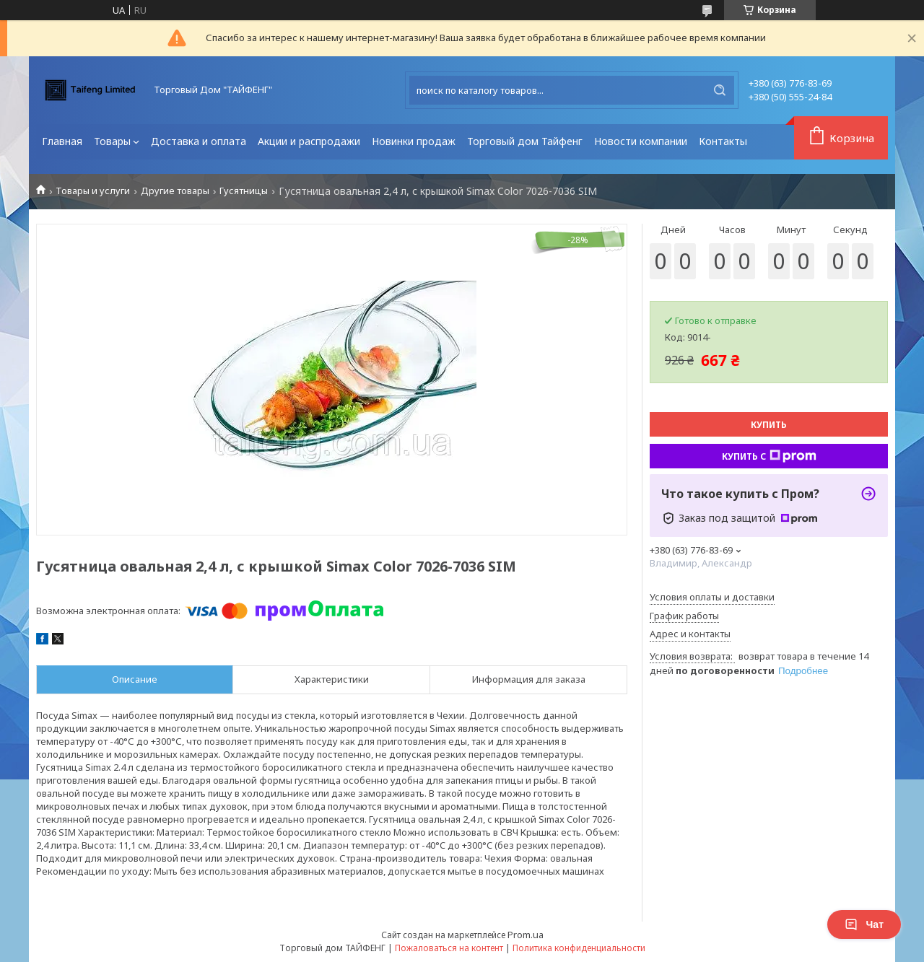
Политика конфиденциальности (579, 948)
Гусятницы (243, 191)
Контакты (723, 141)
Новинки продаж (414, 141)
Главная (62, 141)
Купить (769, 425)
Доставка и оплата (198, 141)
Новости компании (640, 141)
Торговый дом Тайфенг (525, 141)
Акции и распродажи (309, 141)
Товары (112, 141)
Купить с (769, 456)
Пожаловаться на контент (449, 948)
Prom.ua (525, 934)
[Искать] (719, 90)
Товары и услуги (93, 191)
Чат (864, 924)
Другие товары (175, 191)
